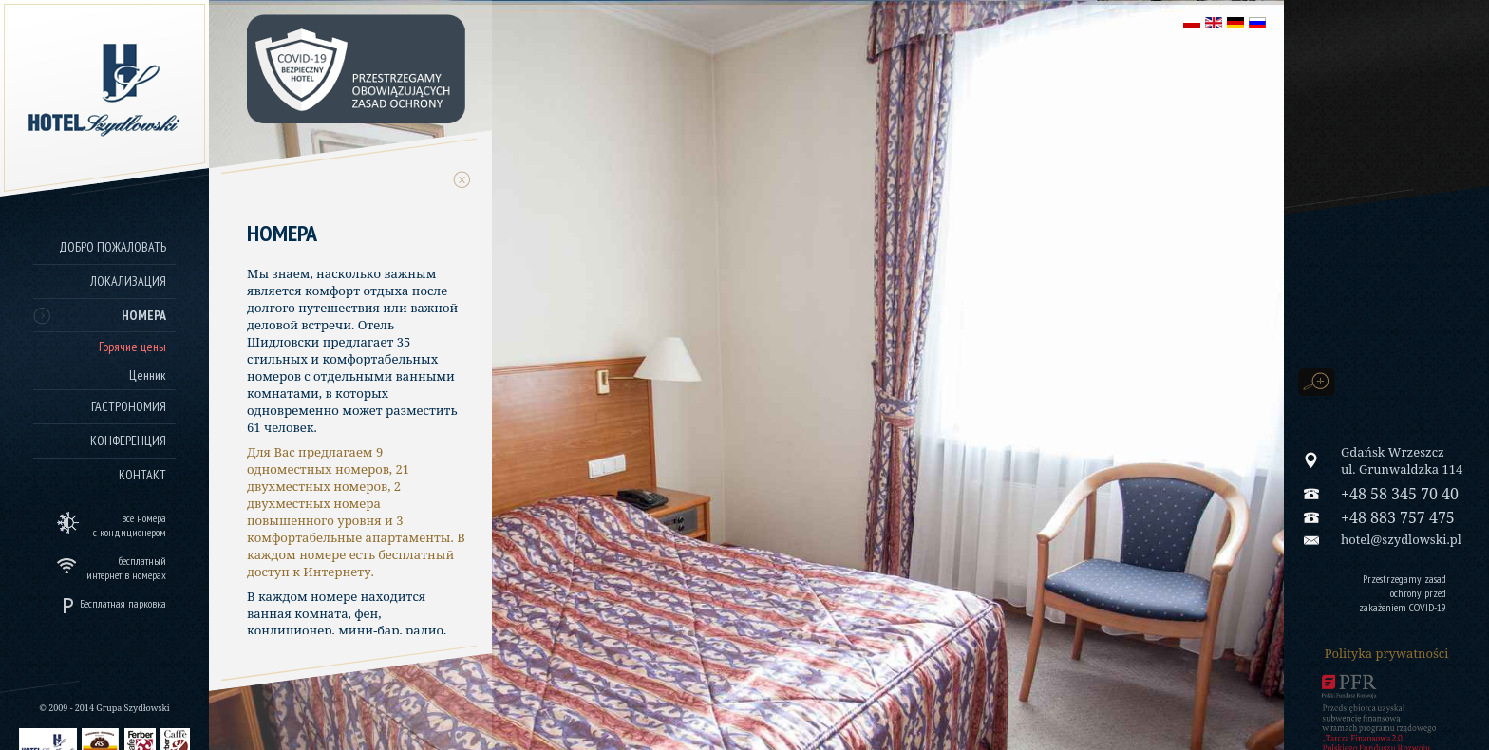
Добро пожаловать (112, 246)
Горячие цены (132, 346)
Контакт (142, 474)
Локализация (128, 281)
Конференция (128, 440)
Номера (144, 315)
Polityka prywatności (1387, 653)
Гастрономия (128, 406)
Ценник (147, 375)
